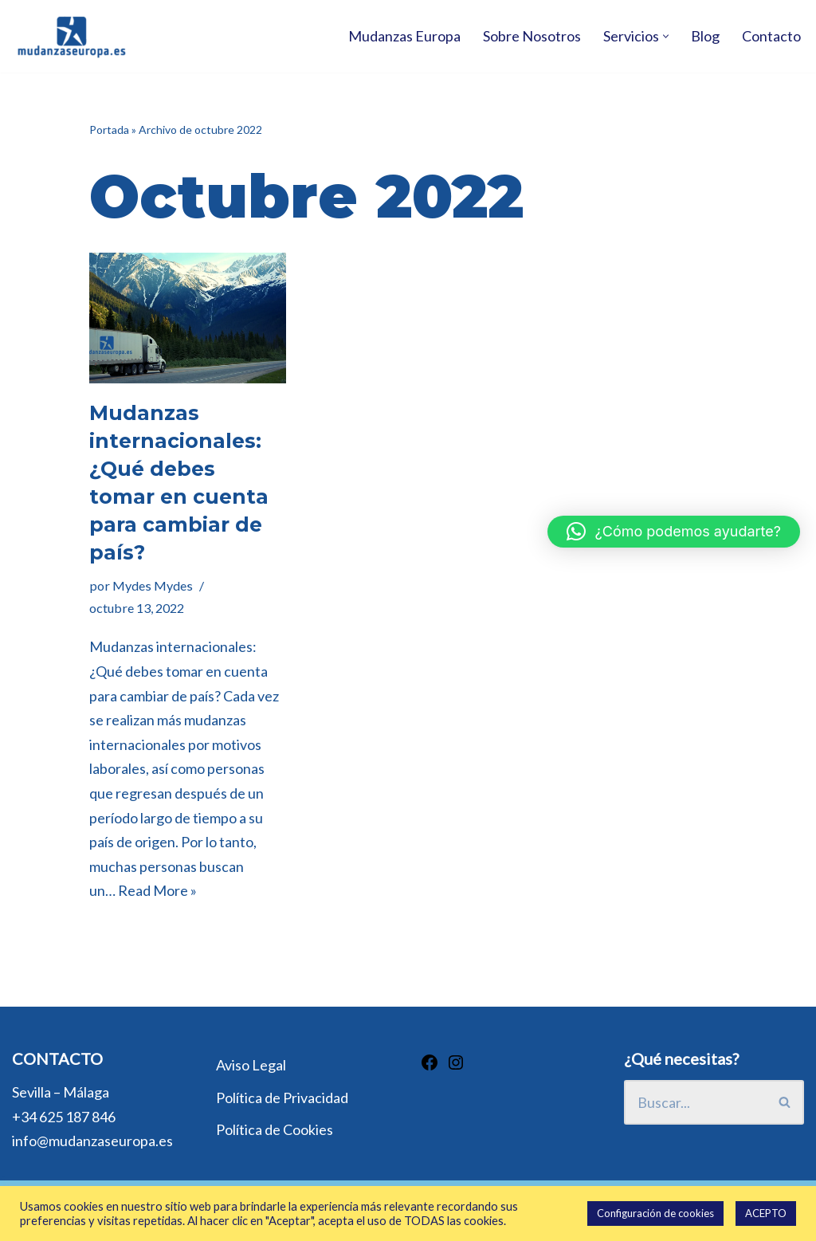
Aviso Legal (251, 1065)
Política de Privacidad (282, 1097)
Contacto (771, 36)
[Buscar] (695, 1102)
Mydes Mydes (152, 585)
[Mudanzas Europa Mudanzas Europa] (71, 36)
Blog (705, 36)
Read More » (157, 890)
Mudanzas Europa (404, 36)
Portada (109, 129)
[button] (666, 36)
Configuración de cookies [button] (655, 1213)
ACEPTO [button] (766, 1213)
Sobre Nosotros (532, 36)
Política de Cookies (274, 1129)
